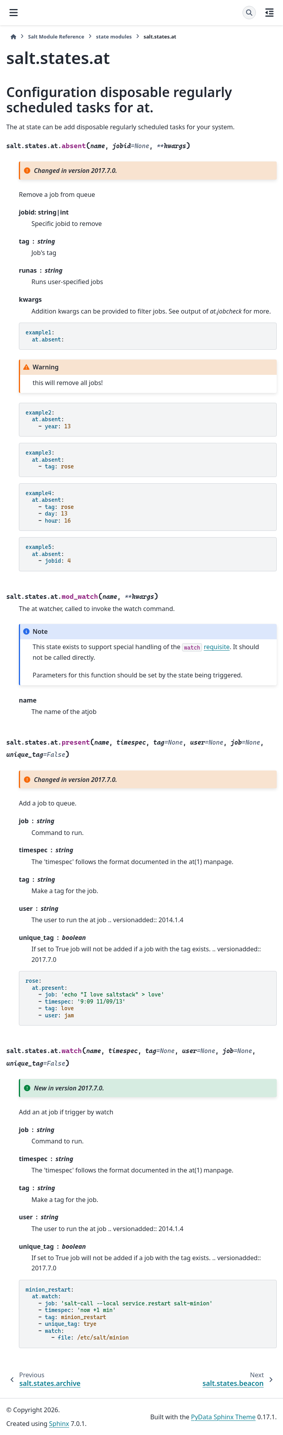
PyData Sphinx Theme (223, 1417)
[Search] (249, 12)
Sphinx (59, 1423)
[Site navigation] (13, 12)
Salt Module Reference (56, 36)
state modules (114, 36)
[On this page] (269, 12)
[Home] (13, 37)
